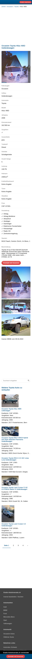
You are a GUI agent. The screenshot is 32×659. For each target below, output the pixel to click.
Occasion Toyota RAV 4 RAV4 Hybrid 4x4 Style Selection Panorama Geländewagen (15, 439)
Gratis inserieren (25, 2)
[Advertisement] (16, 26)
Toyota (16, 6)
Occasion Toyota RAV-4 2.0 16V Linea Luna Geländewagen (15, 459)
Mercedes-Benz (9, 617)
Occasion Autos (9, 634)
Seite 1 (6, 545)
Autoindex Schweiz (10, 647)
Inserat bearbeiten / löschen (13, 597)
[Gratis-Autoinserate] (8, 2)
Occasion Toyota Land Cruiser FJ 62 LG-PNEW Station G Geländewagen (14, 488)
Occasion (10, 6)
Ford (5, 613)
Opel (5, 620)
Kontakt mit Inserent (11, 263)
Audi (5, 607)
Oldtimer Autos (8, 637)
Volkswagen (7, 623)
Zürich (4, 6)
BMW (5, 610)
